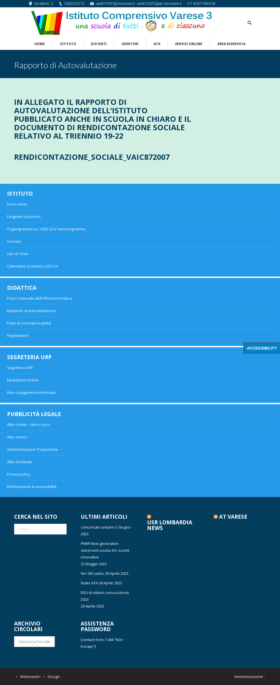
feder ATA (89, 582)
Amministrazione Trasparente (32, 449)
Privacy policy (18, 474)
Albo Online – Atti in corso (28, 424)
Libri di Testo (18, 253)
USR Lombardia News (169, 525)
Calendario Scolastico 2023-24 (32, 266)
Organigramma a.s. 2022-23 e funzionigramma (46, 228)
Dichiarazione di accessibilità (31, 486)
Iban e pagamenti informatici (31, 392)
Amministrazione (248, 676)
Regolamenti (18, 335)
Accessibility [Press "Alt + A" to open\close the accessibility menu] (262, 348)
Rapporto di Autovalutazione (31, 310)
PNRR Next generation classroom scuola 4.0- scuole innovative (105, 550)
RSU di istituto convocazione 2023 (105, 596)
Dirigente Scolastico (24, 216)
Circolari (14, 241)
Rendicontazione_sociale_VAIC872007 (92, 157)
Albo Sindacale (19, 461)
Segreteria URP (20, 367)
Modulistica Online (23, 380)
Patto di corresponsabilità (29, 323)
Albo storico (17, 436)
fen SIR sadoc (92, 573)
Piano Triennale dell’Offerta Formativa (39, 298)
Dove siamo (17, 204)
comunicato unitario (98, 527)
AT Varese (233, 517)
